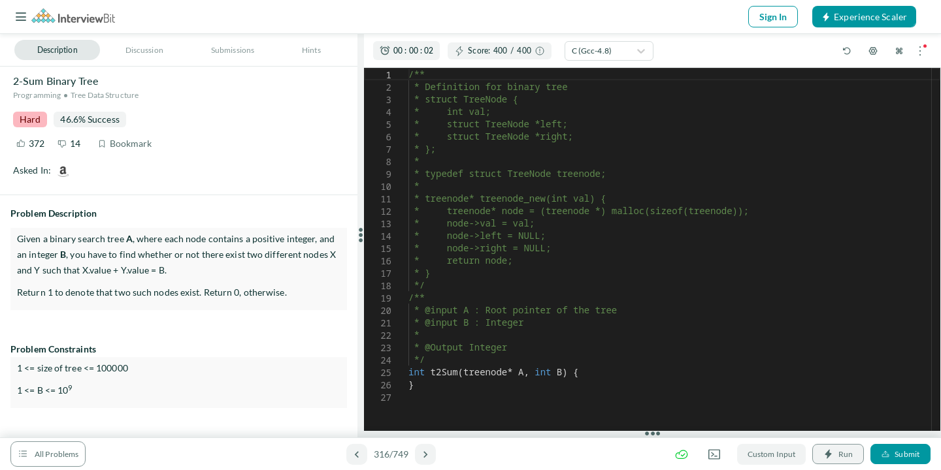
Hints (311, 50)
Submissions (232, 50)
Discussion (144, 50)
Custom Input (771, 454)
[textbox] (408, 68)
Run (838, 454)
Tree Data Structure (105, 95)
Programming (37, 95)
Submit (900, 454)
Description (57, 50)
